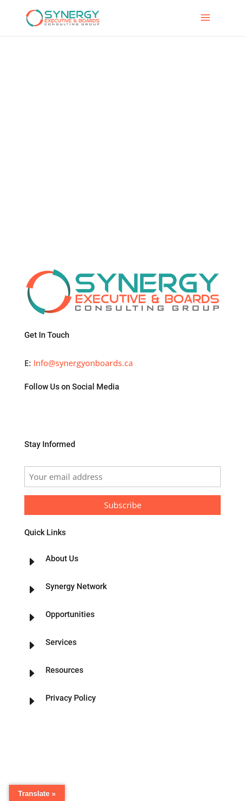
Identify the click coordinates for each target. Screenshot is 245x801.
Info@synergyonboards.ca (83, 363)
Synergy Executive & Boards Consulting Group (90, 742)
